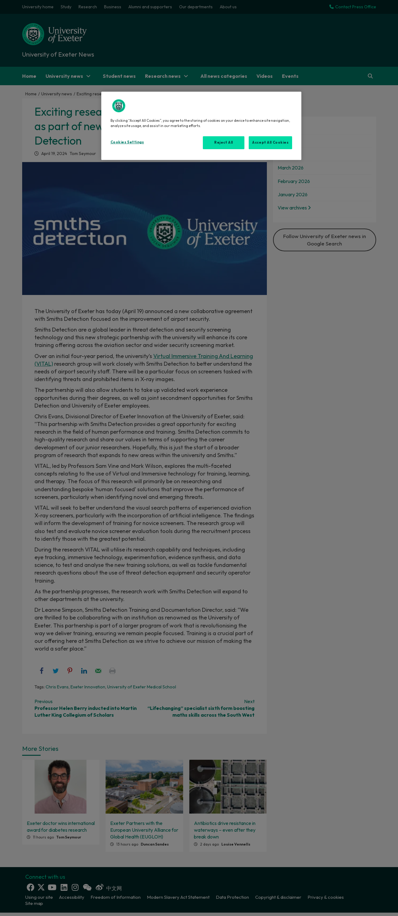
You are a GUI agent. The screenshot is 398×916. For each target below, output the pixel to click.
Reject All (223, 142)
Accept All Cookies (270, 142)
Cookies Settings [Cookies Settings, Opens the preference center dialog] (127, 142)
